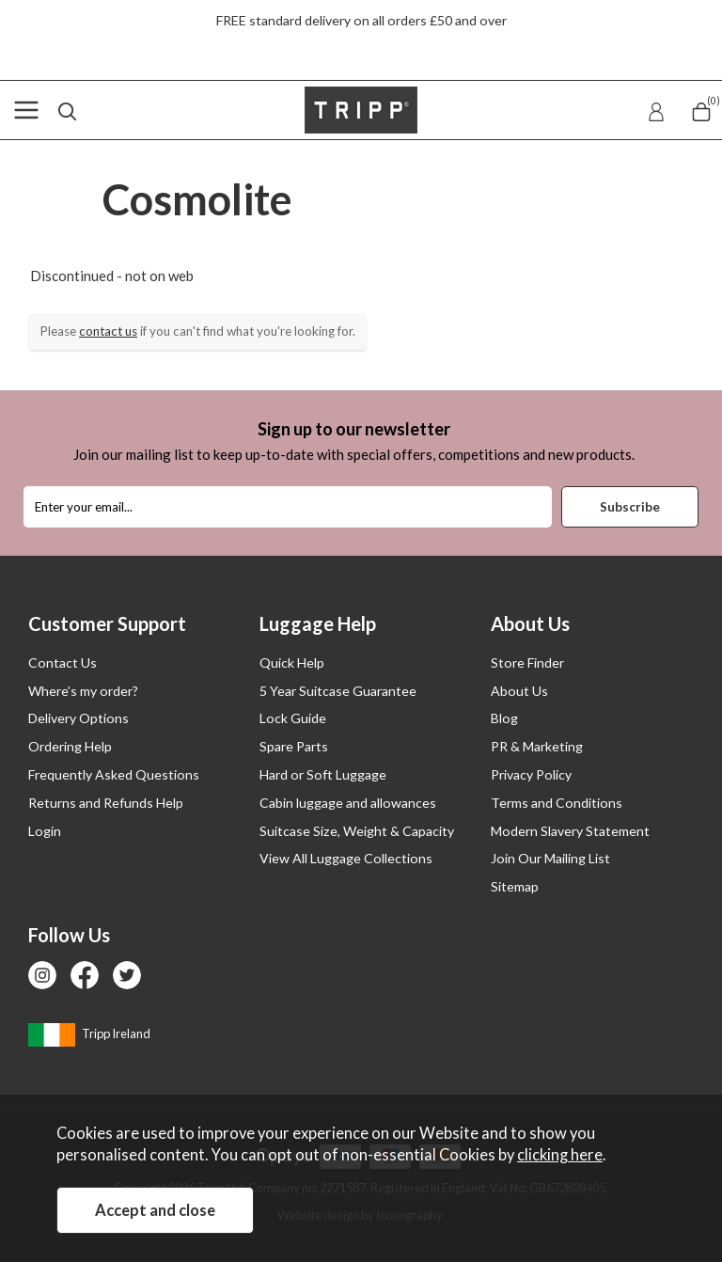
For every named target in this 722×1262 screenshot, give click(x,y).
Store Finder (527, 662)
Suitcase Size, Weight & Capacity (356, 831)
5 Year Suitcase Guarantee (337, 691)
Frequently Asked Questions (113, 774)
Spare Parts (293, 746)
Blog (504, 718)
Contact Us (62, 662)
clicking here (560, 1154)
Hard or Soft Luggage (322, 774)
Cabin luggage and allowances (347, 803)
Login (44, 831)
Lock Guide (292, 718)
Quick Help (291, 662)
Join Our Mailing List (550, 858)
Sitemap (515, 886)
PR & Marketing (537, 746)
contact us (108, 331)
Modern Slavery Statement (570, 831)
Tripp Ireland (89, 1033)
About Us (519, 691)
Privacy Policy (531, 774)
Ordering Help (70, 746)
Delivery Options (78, 718)
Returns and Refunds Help (105, 803)
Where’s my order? (83, 691)
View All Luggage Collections (345, 858)
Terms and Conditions (556, 803)
